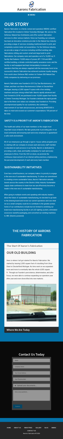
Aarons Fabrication (31, 9)
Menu (31, 15)
